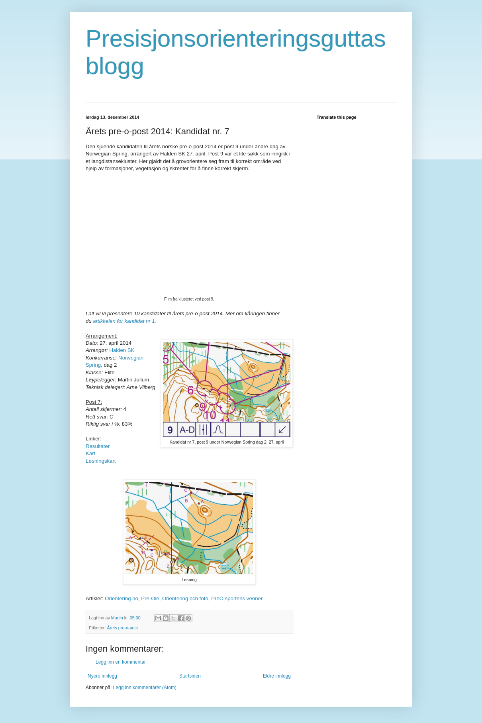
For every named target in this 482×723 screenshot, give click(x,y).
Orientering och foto (185, 598)
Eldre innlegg (277, 676)
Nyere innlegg (102, 676)
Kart (90, 453)
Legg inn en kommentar (121, 662)
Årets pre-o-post (122, 627)
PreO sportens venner (237, 598)
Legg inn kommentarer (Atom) (144, 687)
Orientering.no (121, 598)
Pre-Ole (150, 598)
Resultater (98, 446)
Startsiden (190, 676)
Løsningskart (101, 461)
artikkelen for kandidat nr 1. (124, 321)
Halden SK (121, 350)
